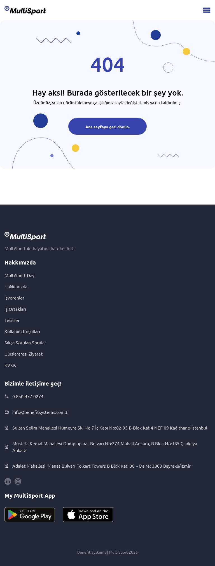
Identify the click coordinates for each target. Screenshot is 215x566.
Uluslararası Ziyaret (23, 353)
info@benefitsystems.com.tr (36, 412)
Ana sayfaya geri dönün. (107, 126)
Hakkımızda (15, 286)
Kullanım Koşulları (22, 331)
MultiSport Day (19, 275)
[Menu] (207, 10)
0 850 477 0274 (23, 396)
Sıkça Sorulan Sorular (25, 342)
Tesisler (12, 320)
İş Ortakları (15, 309)
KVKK (10, 365)
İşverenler (14, 297)
